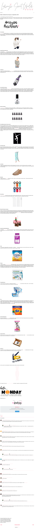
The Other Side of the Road (17, 400)
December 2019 (17, 374)
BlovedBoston (25, 482)
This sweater (1, 33)
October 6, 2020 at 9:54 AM (6, 485)
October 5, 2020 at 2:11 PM (9, 477)
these (17, 147)
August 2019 (17, 371)
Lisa (2, 485)
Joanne (3, 449)
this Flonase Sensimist (8, 264)
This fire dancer (17, 128)
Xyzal (16, 247)
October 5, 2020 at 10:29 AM (7, 449)
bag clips (7, 178)
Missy (2, 440)
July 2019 (17, 370)
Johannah (10, 383)
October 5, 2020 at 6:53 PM (9, 481)
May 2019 (17, 369)
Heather (8, 383)
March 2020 (17, 376)
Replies (3, 452)
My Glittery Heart (4, 477)
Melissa (3, 473)
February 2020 (17, 375)
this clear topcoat (9, 88)
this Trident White (18, 283)
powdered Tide (12, 302)
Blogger (18, 527)
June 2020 (17, 378)
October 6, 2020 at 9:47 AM (13, 468)
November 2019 (17, 373)
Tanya (12, 383)
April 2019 (17, 368)
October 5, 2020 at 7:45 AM (8, 435)
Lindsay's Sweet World (6, 468)
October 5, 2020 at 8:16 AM (7, 440)
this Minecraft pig (19, 212)
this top (5, 51)
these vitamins (5, 229)
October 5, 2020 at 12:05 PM (7, 473)
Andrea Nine (3, 435)
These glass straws (2, 195)
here (6, 35)
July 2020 (17, 379)
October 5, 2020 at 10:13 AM (7, 445)
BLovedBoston (4, 481)
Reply (2, 422)
